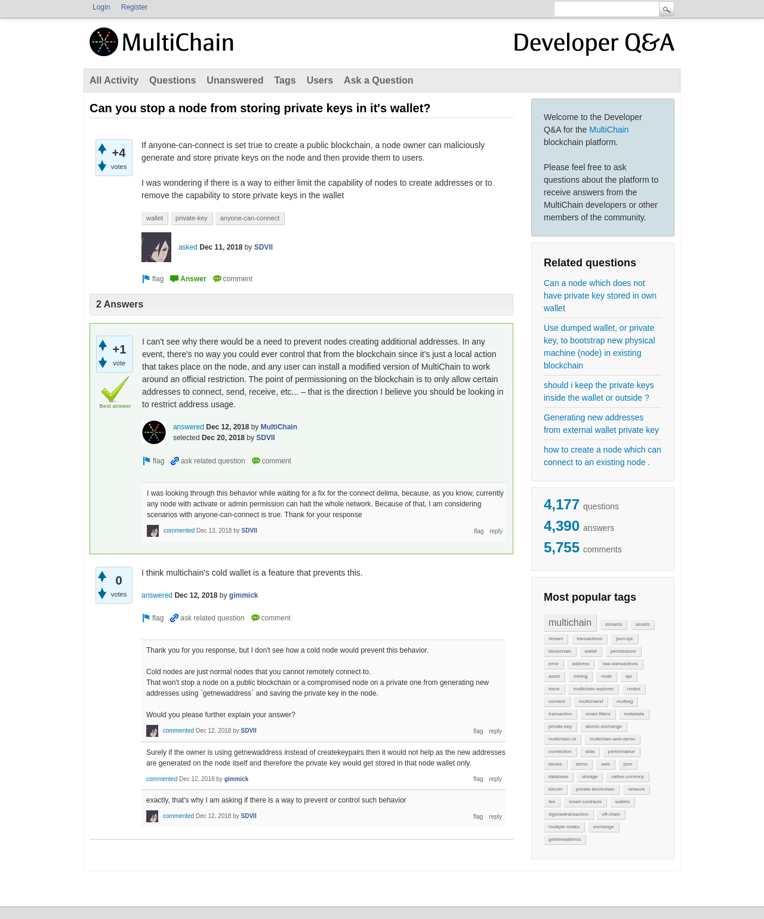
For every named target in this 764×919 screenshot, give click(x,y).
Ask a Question (378, 80)
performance (621, 751)
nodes (633, 688)
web (605, 764)
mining (581, 676)
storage (590, 776)
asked (188, 247)
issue (554, 688)
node (606, 676)
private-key (560, 726)
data (589, 751)
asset (554, 676)
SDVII (263, 247)
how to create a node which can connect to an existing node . (602, 456)
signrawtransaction (569, 814)
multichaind (591, 701)
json (628, 764)
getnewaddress (565, 839)
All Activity (114, 80)
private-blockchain (595, 789)
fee (552, 801)
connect (557, 701)
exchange (603, 826)
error (554, 663)
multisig (625, 701)
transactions (589, 638)
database (558, 776)
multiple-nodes (564, 826)
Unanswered (235, 80)
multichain (570, 622)
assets (642, 624)
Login (101, 7)
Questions (172, 80)
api (629, 676)
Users (320, 80)
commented (179, 530)
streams (613, 624)
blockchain (560, 651)
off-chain (611, 814)
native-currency (627, 776)
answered (188, 427)
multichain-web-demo (612, 739)
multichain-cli (562, 739)
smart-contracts (585, 801)
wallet (591, 651)
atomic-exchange (604, 726)
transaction (560, 714)
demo (581, 764)
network (636, 789)
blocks (555, 764)
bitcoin (555, 789)
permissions (623, 651)
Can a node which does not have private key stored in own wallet (600, 295)
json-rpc (624, 638)
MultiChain (609, 129)
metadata (633, 714)
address (580, 663)
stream (556, 638)
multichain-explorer (593, 688)
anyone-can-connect (250, 218)
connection (560, 751)
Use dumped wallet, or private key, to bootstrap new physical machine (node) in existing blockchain (599, 346)
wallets (622, 801)
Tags (284, 80)
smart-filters (598, 714)
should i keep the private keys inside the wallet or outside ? (599, 391)
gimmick (243, 595)
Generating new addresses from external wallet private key (601, 424)
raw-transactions (620, 663)
